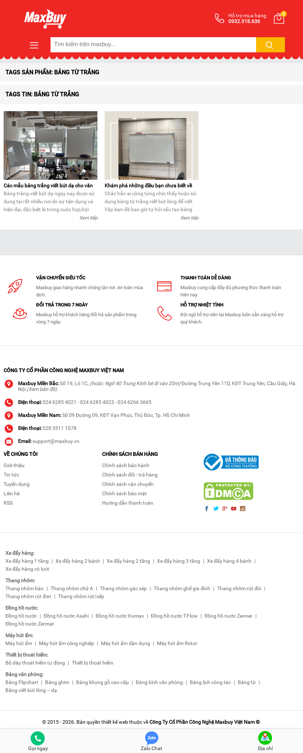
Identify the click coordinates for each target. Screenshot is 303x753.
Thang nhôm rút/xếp (81, 596)
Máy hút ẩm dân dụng (125, 643)
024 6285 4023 (97, 402)
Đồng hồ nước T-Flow (174, 616)
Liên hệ (11, 493)
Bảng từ (247, 682)
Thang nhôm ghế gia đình (182, 588)
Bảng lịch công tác (210, 682)
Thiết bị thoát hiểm (92, 663)
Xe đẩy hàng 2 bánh (78, 561)
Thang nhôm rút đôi (239, 588)
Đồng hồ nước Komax (120, 616)
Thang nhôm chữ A (71, 588)
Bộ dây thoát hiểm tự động (35, 663)
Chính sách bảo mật (124, 493)
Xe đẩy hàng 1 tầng (27, 561)
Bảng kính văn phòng (159, 682)
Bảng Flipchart (21, 682)
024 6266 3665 (135, 402)
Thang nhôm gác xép (123, 588)
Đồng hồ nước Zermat (29, 624)
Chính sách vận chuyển (128, 484)
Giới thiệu (14, 465)
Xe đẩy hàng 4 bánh (229, 561)
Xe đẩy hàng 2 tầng (128, 561)
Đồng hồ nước (21, 616)
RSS (8, 503)
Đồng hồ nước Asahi (66, 616)
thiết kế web (114, 722)
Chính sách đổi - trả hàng (130, 475)
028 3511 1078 (59, 428)
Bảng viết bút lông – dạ (31, 690)
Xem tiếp (88, 218)
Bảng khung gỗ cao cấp (102, 682)
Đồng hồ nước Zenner (228, 616)
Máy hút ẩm (18, 643)
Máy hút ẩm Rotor (177, 643)
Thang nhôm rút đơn (28, 596)
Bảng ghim (57, 682)
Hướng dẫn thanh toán (127, 503)
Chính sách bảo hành (125, 465)
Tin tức (11, 475)
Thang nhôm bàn (24, 588)
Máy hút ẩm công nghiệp (66, 643)
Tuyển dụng (17, 484)
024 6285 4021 (59, 402)
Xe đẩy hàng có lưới (27, 569)
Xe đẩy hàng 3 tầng (178, 561)
